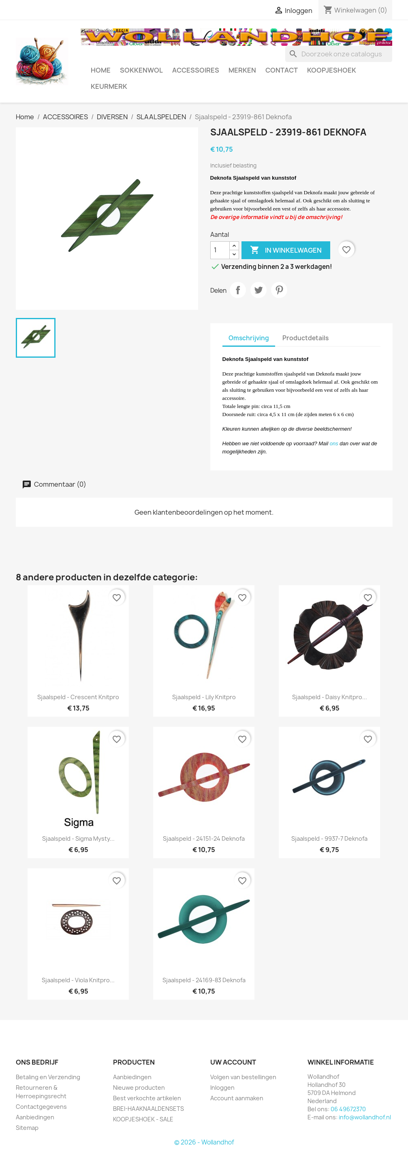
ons (334, 443)
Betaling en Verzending (48, 1077)
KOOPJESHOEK (331, 70)
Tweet (258, 290)
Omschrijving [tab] (249, 338)
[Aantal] (220, 250)
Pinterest (279, 290)
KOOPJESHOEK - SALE (143, 1119)
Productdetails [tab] (305, 338)
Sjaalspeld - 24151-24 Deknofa (204, 838)
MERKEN (242, 70)
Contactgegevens (41, 1106)
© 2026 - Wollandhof (204, 1142)
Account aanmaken (236, 1098)
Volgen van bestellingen (243, 1077)
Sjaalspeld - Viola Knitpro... (78, 980)
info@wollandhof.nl (365, 1117)
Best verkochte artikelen (147, 1098)
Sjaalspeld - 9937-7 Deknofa (329, 838)
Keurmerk (109, 86)
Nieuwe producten (139, 1087)
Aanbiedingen (35, 1117)
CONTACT (281, 70)
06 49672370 (348, 1109)
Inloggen (222, 1087)
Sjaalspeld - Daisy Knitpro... (329, 697)
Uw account (233, 1062)
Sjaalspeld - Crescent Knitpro (78, 697)
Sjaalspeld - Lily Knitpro (204, 697)
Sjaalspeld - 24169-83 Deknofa (204, 980)
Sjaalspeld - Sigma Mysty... (78, 838)
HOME (101, 70)
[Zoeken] (338, 54)
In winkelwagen (286, 250)
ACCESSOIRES (195, 70)
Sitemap (27, 1128)
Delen (238, 290)
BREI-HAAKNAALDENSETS (148, 1108)
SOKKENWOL (141, 70)
